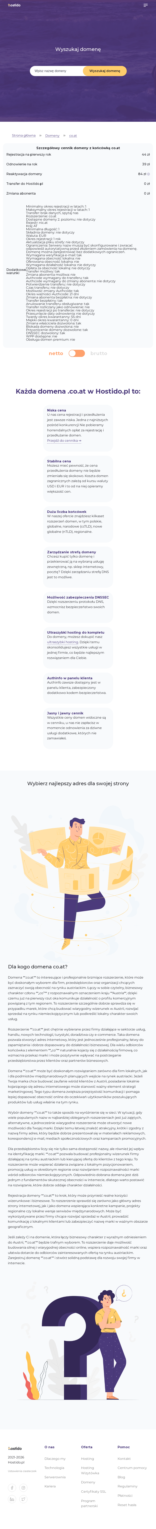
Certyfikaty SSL (93, 1491)
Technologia (54, 1468)
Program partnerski (89, 1503)
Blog (121, 1477)
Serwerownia (55, 1477)
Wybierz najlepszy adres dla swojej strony (78, 783)
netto (56, 353)
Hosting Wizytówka (90, 1470)
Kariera (50, 1486)
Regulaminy (128, 1486)
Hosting (87, 1459)
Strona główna (24, 135)
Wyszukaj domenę (104, 71)
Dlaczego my (55, 1459)
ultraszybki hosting (62, 642)
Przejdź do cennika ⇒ (64, 441)
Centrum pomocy (132, 1468)
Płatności (125, 1496)
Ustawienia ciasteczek (22, 1471)
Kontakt (124, 1459)
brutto (98, 353)
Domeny (52, 136)
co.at (73, 136)
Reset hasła (127, 1505)
